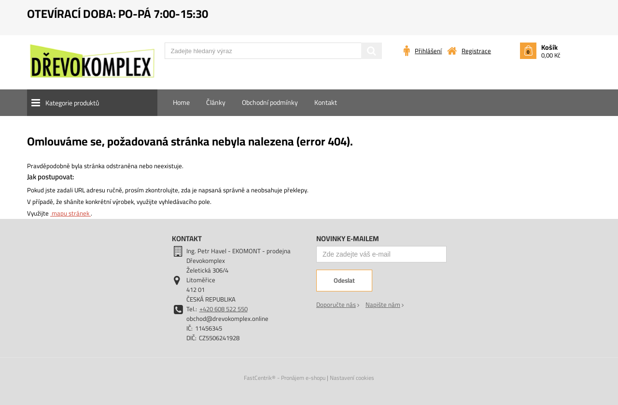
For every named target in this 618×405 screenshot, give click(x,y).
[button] (92, 102)
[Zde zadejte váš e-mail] (381, 254)
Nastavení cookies (352, 377)
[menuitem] (181, 102)
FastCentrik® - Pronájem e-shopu (284, 377)
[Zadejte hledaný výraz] (273, 51)
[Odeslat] (344, 280)
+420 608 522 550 (223, 309)
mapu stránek (70, 213)
